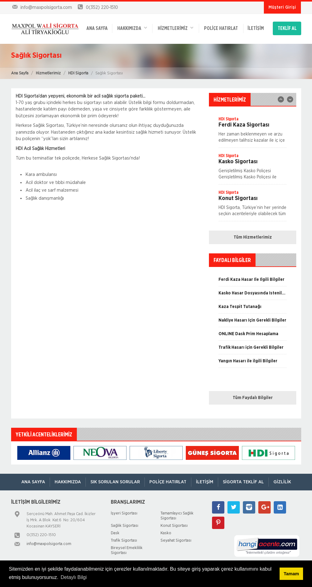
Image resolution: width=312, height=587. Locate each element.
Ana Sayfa (19, 73)
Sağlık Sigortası (124, 526)
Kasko (165, 533)
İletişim (256, 28)
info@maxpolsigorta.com (49, 544)
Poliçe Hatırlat (221, 28)
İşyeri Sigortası (124, 513)
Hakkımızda (132, 28)
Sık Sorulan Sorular (115, 482)
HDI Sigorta (78, 73)
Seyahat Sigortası (175, 541)
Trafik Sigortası (124, 541)
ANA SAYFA (97, 28)
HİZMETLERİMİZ (175, 28)
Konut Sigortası (174, 526)
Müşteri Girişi (282, 7)
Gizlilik (282, 482)
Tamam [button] (291, 573)
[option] (252, 132)
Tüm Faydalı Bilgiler (253, 398)
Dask (115, 533)
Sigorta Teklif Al (243, 482)
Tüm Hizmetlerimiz (253, 237)
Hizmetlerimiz (48, 73)
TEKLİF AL (287, 28)
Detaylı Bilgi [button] (74, 577)
